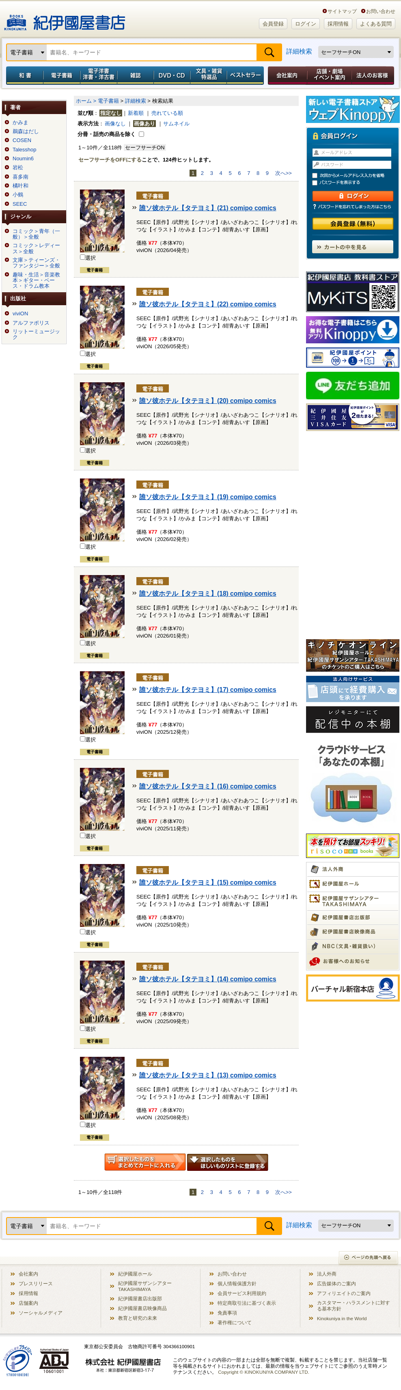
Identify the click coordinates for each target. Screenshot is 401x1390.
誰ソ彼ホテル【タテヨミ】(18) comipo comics (207, 593)
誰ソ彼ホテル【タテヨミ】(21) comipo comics (207, 208)
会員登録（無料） (353, 224)
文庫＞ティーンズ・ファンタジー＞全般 (36, 263)
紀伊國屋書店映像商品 (142, 1308)
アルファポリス (31, 323)
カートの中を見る (352, 246)
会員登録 (273, 24)
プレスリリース (36, 1283)
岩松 (18, 167)
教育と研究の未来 (137, 1318)
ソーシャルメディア (41, 1312)
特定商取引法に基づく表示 (247, 1303)
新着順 (136, 113)
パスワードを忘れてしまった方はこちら (352, 206)
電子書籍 (61, 75)
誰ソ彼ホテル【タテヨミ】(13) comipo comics (207, 1075)
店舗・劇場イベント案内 (329, 75)
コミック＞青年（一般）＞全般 (36, 234)
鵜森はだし (26, 131)
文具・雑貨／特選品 (208, 75)
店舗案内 (28, 1303)
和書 (23, 75)
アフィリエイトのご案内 (344, 1293)
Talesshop (25, 150)
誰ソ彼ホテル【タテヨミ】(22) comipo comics (207, 304)
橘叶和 (20, 186)
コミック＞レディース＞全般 (36, 248)
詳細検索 (299, 51)
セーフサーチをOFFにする (110, 160)
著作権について (235, 1322)
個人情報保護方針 (237, 1283)
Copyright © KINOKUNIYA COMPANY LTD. (263, 1372)
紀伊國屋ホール (135, 1273)
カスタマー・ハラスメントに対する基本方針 (353, 1305)
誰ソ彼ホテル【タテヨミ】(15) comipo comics (207, 882)
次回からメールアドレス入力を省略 (356, 175)
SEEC (20, 204)
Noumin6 (23, 159)
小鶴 (18, 195)
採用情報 (338, 24)
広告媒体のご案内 (336, 1283)
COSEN (22, 140)
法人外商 (326, 1273)
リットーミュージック (36, 334)
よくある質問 (376, 24)
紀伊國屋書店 (65, 19)
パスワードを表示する (356, 182)
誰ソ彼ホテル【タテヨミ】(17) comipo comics (207, 689)
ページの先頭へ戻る (368, 1258)
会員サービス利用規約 (242, 1293)
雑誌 (135, 75)
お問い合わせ (380, 11)
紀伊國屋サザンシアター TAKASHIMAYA (145, 1286)
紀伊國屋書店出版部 (140, 1298)
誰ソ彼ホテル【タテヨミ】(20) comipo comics (207, 400)
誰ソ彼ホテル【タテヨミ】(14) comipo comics (207, 979)
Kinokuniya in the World (342, 1318)
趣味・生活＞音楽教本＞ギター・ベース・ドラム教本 (36, 280)
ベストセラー (246, 75)
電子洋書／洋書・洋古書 (98, 75)
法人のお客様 (373, 75)
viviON (20, 314)
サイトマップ (342, 11)
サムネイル (176, 124)
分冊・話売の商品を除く (107, 134)
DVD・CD (172, 75)
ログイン (305, 24)
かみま (20, 122)
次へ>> (283, 173)
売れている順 (167, 113)
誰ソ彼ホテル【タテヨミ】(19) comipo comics (207, 497)
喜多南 (20, 177)
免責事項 (227, 1312)
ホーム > (86, 101)
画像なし (115, 124)
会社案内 (286, 75)
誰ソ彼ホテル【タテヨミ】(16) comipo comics (207, 786)
